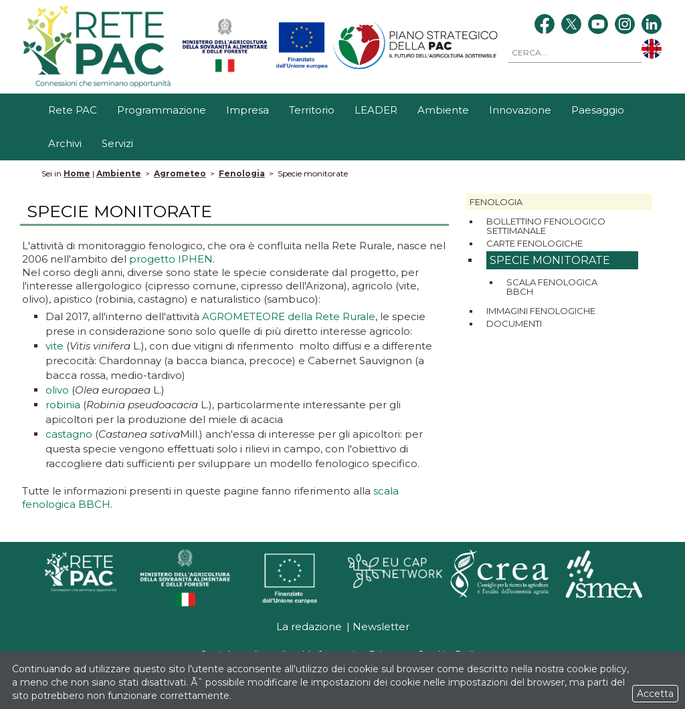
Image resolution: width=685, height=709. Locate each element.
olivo (57, 390)
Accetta (655, 694)
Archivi (65, 143)
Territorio (311, 110)
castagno (68, 434)
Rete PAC (72, 110)
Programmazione (161, 110)
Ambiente (443, 110)
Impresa (247, 110)
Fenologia (242, 173)
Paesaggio (597, 110)
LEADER (376, 110)
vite (54, 345)
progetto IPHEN (171, 259)
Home (77, 173)
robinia (62, 404)
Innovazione (520, 110)
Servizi (117, 143)
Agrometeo (180, 173)
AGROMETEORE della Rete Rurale (288, 316)
